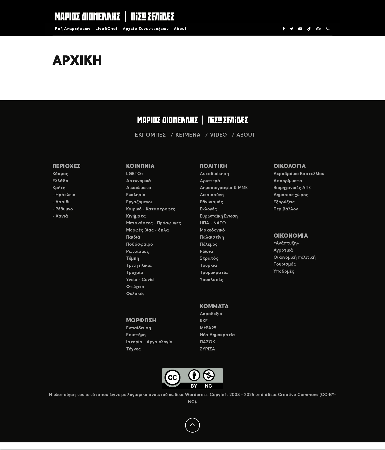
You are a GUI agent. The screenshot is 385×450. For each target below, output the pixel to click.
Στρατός (209, 258)
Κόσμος (60, 174)
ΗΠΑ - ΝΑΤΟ (213, 223)
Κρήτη (59, 188)
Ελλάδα (61, 181)
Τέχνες (133, 349)
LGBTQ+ (135, 174)
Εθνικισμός (211, 202)
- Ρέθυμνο (63, 209)
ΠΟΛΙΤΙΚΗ (213, 166)
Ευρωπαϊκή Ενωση (219, 216)
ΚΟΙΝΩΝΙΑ (140, 166)
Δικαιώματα (138, 188)
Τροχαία (134, 272)
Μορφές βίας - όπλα (147, 230)
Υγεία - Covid (140, 280)
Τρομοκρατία (214, 272)
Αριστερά (210, 181)
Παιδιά (133, 237)
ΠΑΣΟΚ (207, 342)
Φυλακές (135, 294)
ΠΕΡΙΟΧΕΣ (67, 166)
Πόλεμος (209, 244)
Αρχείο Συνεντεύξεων (146, 29)
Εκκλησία (136, 195)
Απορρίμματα (288, 181)
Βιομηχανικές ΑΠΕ (292, 188)
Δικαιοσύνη (212, 195)
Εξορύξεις (284, 202)
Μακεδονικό (212, 230)
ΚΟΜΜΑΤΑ (214, 306)
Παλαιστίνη (212, 237)
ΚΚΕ (204, 321)
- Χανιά (60, 216)
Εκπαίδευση (138, 328)
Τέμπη (132, 258)
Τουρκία (208, 265)
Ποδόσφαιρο (139, 244)
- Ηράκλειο (64, 195)
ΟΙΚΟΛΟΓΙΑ (290, 166)
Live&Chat (107, 29)
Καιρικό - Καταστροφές (150, 209)
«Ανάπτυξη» (286, 243)
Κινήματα (136, 216)
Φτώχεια (135, 287)
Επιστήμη (136, 335)
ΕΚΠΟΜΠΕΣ (150, 135)
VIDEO (218, 135)
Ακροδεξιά (211, 314)
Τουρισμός (285, 264)
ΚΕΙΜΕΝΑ (187, 135)
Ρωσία (206, 251)
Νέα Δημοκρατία (217, 335)
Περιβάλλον (286, 209)
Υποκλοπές (211, 280)
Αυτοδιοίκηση (214, 174)
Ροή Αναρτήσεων (73, 29)
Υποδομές (284, 271)
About (180, 29)
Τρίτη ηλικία (139, 265)
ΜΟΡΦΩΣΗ (141, 320)
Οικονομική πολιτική (295, 257)
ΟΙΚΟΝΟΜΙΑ (291, 236)
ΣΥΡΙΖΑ (207, 349)
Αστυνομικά (138, 181)
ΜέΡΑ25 (208, 328)
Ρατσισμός (137, 251)
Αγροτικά (283, 250)
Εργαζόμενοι (139, 202)
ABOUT (245, 135)
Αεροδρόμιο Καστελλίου (299, 174)
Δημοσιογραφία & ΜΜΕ (224, 188)
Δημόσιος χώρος (291, 195)
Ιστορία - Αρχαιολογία (149, 342)
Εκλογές (208, 209)
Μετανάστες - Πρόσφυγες (153, 223)
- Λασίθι (61, 202)
